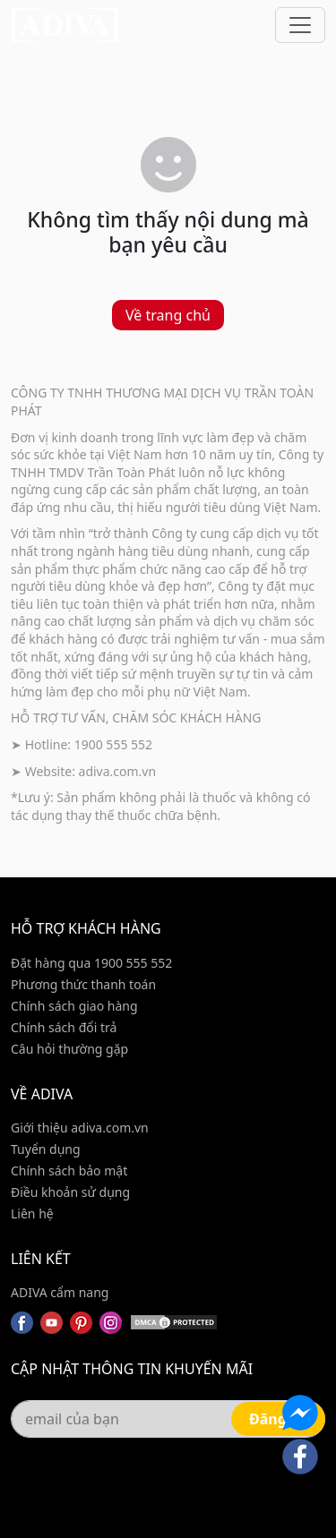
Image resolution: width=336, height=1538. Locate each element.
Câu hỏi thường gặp (69, 1048)
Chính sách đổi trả (63, 1027)
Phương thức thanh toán (83, 984)
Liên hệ (32, 1213)
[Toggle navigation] (300, 25)
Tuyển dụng (46, 1149)
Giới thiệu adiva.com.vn (80, 1127)
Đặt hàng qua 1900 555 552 (91, 962)
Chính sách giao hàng (74, 1005)
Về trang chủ (168, 315)
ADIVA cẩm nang (59, 1292)
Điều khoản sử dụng (70, 1191)
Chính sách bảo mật (69, 1170)
